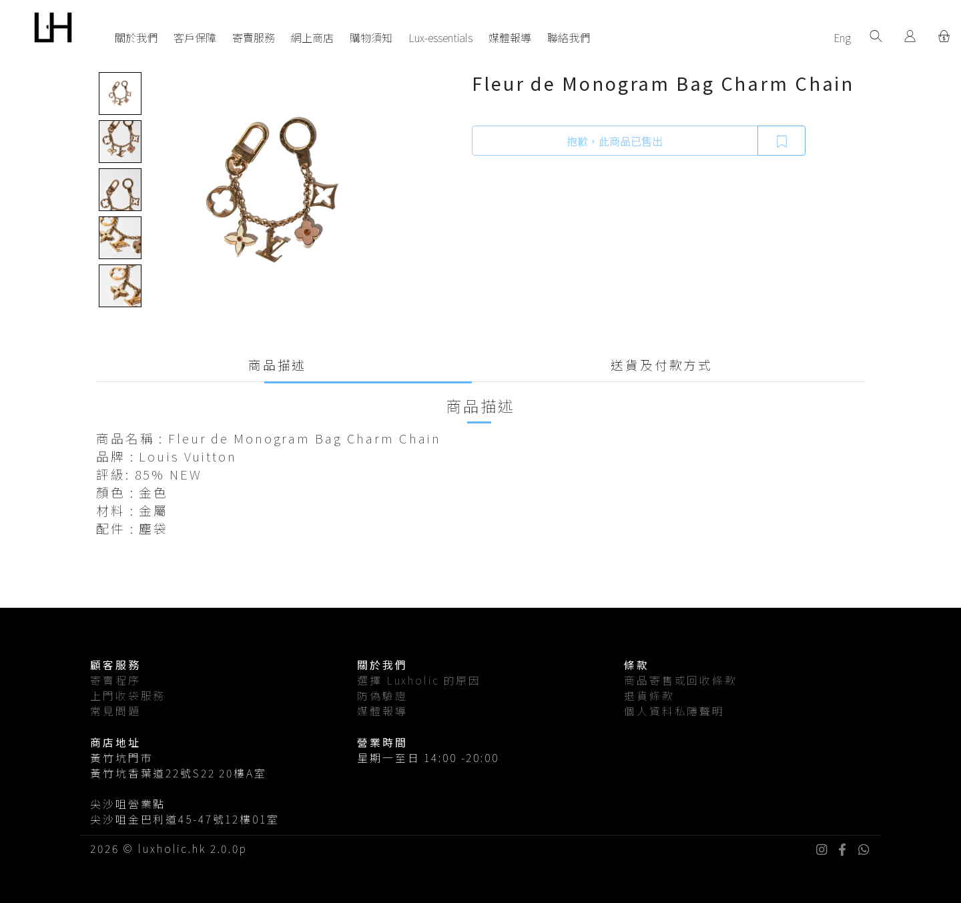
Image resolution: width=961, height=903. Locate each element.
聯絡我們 (568, 37)
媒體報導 (510, 37)
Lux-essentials (440, 37)
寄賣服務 (253, 37)
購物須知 (371, 37)
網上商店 (312, 37)
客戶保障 (195, 37)
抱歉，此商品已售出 (615, 141)
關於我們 (136, 37)
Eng (842, 37)
